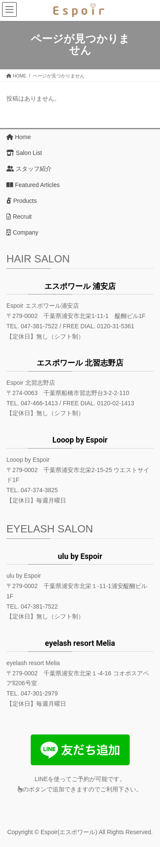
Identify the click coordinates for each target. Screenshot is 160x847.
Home (18, 137)
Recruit (19, 216)
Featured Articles (33, 184)
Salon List (24, 152)
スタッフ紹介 (29, 168)
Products (21, 200)
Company (22, 232)
